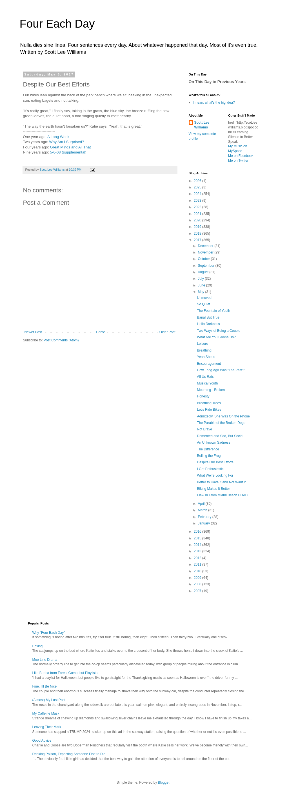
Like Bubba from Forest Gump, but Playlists (64, 673)
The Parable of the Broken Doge (221, 423)
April (201, 504)
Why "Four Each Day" (48, 633)
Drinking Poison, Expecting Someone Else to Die (68, 754)
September (206, 266)
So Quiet (203, 304)
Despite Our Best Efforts (215, 462)
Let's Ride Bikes (209, 410)
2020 (198, 220)
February (205, 517)
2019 (198, 227)
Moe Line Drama (44, 660)
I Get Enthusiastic (210, 469)
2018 (198, 233)
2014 (198, 545)
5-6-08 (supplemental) (68, 152)
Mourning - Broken (211, 390)
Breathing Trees (209, 403)
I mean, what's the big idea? (214, 102)
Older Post (167, 332)
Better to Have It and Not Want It (221, 482)
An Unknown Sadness (213, 442)
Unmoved (204, 298)
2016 (198, 531)
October (204, 259)
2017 (198, 240)
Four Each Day (57, 23)
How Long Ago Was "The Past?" (221, 370)
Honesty (203, 396)
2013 (198, 551)
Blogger (164, 782)
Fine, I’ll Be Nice (44, 686)
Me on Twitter (238, 161)
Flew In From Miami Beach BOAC (222, 495)
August (203, 272)
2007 (198, 591)
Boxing (37, 646)
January (204, 523)
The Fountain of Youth (213, 311)
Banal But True (208, 317)
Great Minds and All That (70, 147)
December (206, 246)
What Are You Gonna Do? (216, 337)
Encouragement (209, 364)
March (203, 510)
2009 (198, 578)
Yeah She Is (206, 357)
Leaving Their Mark (46, 727)
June (202, 285)
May (201, 292)
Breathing (204, 350)
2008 (198, 584)
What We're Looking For (215, 475)
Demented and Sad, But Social (220, 436)
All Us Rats (205, 377)
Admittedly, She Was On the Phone (223, 416)
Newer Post (33, 332)
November (206, 252)
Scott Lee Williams (202, 125)
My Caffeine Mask (45, 713)
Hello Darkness (208, 324)
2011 (198, 564)
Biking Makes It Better (213, 489)
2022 (198, 207)
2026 (198, 181)
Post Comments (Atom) (61, 340)
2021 (198, 214)
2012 (198, 558)
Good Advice (42, 740)
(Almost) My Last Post (48, 700)
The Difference (208, 449)
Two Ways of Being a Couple (218, 331)
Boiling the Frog (209, 456)
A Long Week (58, 137)
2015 (198, 538)
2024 (198, 194)
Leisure (202, 344)
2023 (198, 201)
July (201, 279)
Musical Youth (207, 383)
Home (100, 332)
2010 (198, 571)
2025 (198, 187)
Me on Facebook (240, 156)
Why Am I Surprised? (66, 142)
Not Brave (204, 429)
